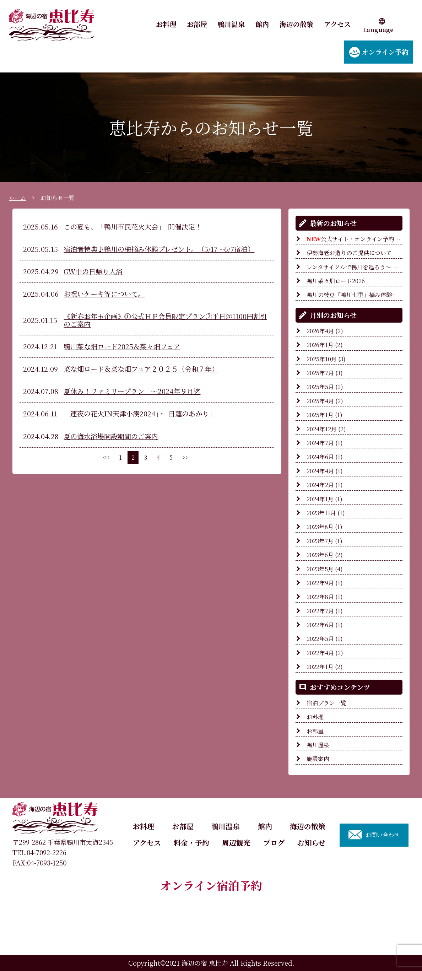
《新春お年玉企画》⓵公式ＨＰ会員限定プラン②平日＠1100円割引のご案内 (165, 320)
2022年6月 (320, 625)
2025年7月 (320, 373)
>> (185, 457)
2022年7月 (320, 611)
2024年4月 (320, 471)
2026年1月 (320, 345)
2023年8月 (320, 527)
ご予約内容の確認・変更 (211, 943)
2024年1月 (320, 499)
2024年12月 (322, 429)
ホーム (17, 198)
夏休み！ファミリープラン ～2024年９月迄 (132, 391)
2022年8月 (320, 597)
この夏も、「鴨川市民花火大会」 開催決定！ (133, 226)
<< (106, 457)
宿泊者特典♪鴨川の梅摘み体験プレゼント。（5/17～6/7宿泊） (159, 249)
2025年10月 (322, 359)
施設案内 (318, 759)
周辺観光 (236, 842)
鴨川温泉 (231, 24)
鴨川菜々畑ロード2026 (338, 281)
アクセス (337, 24)
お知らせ (311, 842)
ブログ (274, 842)
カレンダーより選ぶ (211, 921)
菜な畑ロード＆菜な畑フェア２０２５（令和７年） (141, 368)
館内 (262, 24)
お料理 (166, 24)
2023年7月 (320, 541)
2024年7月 (320, 443)
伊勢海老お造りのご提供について (349, 253)
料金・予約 (191, 842)
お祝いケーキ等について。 (104, 293)
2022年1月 (320, 667)
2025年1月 (320, 415)
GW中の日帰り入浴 (93, 271)
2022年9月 (320, 583)
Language (378, 30)
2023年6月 (320, 555)
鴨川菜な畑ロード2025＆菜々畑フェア (122, 346)
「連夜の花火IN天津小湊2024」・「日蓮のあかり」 (140, 413)
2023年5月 (320, 569)
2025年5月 (320, 387)
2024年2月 (320, 485)
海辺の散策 (296, 24)
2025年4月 (320, 401)
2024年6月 (320, 457)
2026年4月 (320, 331)
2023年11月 (321, 513)
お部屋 (197, 24)
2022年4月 (320, 653)
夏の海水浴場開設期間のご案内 (111, 436)
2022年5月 (320, 639)
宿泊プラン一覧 (326, 703)
